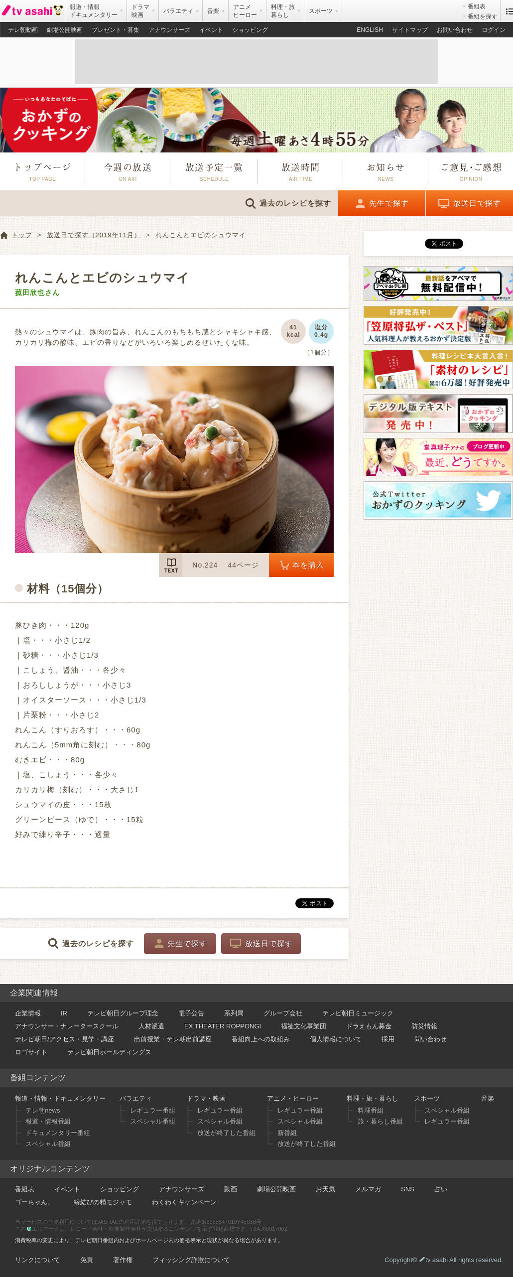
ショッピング (250, 29)
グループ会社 (282, 1013)
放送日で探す (477, 203)
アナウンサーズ (169, 29)
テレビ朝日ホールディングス (109, 1052)
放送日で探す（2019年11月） (94, 235)
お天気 (325, 1189)
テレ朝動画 (23, 29)
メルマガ (368, 1189)
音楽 (487, 1098)
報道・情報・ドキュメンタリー (60, 1098)
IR (64, 1013)
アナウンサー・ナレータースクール (67, 1026)
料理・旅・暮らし (372, 1098)
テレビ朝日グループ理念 (122, 1013)
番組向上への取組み (261, 1039)
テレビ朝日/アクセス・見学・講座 (64, 1039)
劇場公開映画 (65, 29)
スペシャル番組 (48, 1143)
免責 (86, 1260)
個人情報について (336, 1039)
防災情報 (424, 1026)
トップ (21, 235)
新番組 (287, 1132)
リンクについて (37, 1260)
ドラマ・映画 (206, 1098)
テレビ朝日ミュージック (357, 1013)
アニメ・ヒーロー (293, 1098)
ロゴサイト (31, 1052)
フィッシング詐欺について (191, 1260)
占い (440, 1189)
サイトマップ (410, 29)
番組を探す (483, 16)
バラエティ (136, 1098)
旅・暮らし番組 (380, 1121)
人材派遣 (151, 1026)
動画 (230, 1189)
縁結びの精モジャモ (103, 1202)
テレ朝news (42, 1110)
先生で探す (389, 203)
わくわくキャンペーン (184, 1202)
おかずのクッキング (256, 120)
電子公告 (191, 1013)
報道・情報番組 (48, 1121)
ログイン (494, 29)
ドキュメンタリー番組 (57, 1132)
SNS (407, 1189)
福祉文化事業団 (303, 1026)
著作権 (122, 1260)
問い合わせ (430, 1039)
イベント (211, 29)
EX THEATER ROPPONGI (222, 1026)
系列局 (234, 1013)
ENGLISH (370, 29)
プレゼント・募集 (115, 29)
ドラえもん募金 (368, 1026)
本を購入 (308, 565)
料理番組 (371, 1110)
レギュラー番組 (152, 1110)
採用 (388, 1039)
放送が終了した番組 (226, 1132)
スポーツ (427, 1098)
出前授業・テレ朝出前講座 (173, 1039)
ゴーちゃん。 (34, 1202)
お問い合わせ (455, 29)
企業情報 (28, 1013)
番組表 (477, 6)
